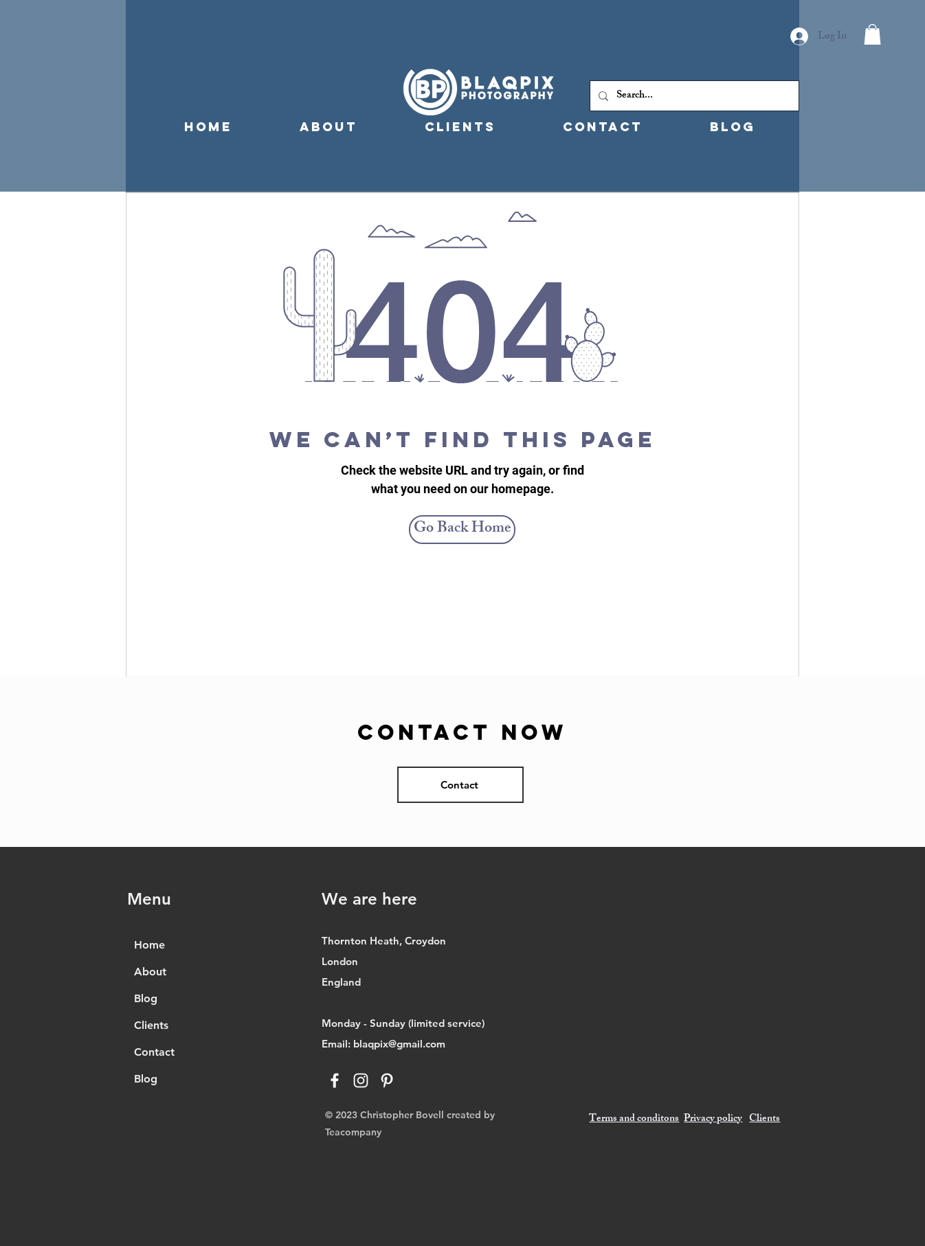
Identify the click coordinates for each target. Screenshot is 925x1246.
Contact (154, 1051)
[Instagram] (360, 1080)
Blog (145, 998)
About (150, 971)
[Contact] (460, 785)
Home (149, 944)
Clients (151, 1025)
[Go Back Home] (462, 529)
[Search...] (693, 96)
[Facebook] (334, 1080)
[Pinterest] (387, 1080)
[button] (872, 34)
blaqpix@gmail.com (399, 1043)
